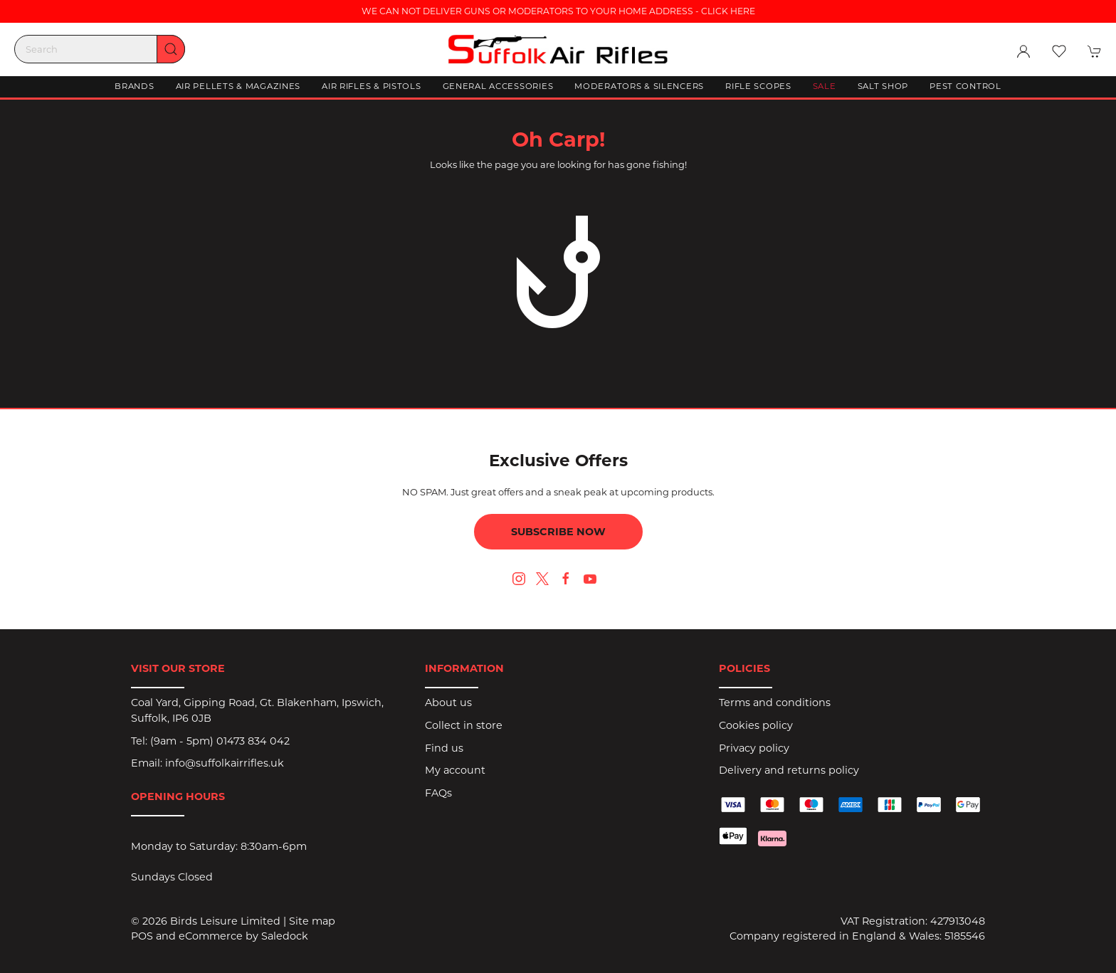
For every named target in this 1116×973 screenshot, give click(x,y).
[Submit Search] (171, 49)
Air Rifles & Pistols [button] (371, 86)
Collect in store (463, 725)
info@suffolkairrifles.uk (224, 763)
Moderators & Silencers (639, 86)
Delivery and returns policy (789, 770)
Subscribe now (558, 531)
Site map (312, 921)
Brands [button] (134, 86)
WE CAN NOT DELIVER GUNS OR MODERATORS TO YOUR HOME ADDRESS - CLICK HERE (558, 11)
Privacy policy (754, 748)
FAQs (438, 793)
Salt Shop (883, 86)
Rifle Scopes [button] (758, 86)
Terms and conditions (775, 702)
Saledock (284, 936)
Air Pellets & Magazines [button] (238, 86)
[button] (1059, 51)
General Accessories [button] (498, 86)
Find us (444, 748)
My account (455, 770)
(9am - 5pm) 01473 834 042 (220, 741)
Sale (824, 86)
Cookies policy (756, 725)
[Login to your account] (1023, 51)
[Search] (99, 49)
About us (448, 702)
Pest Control (965, 86)
